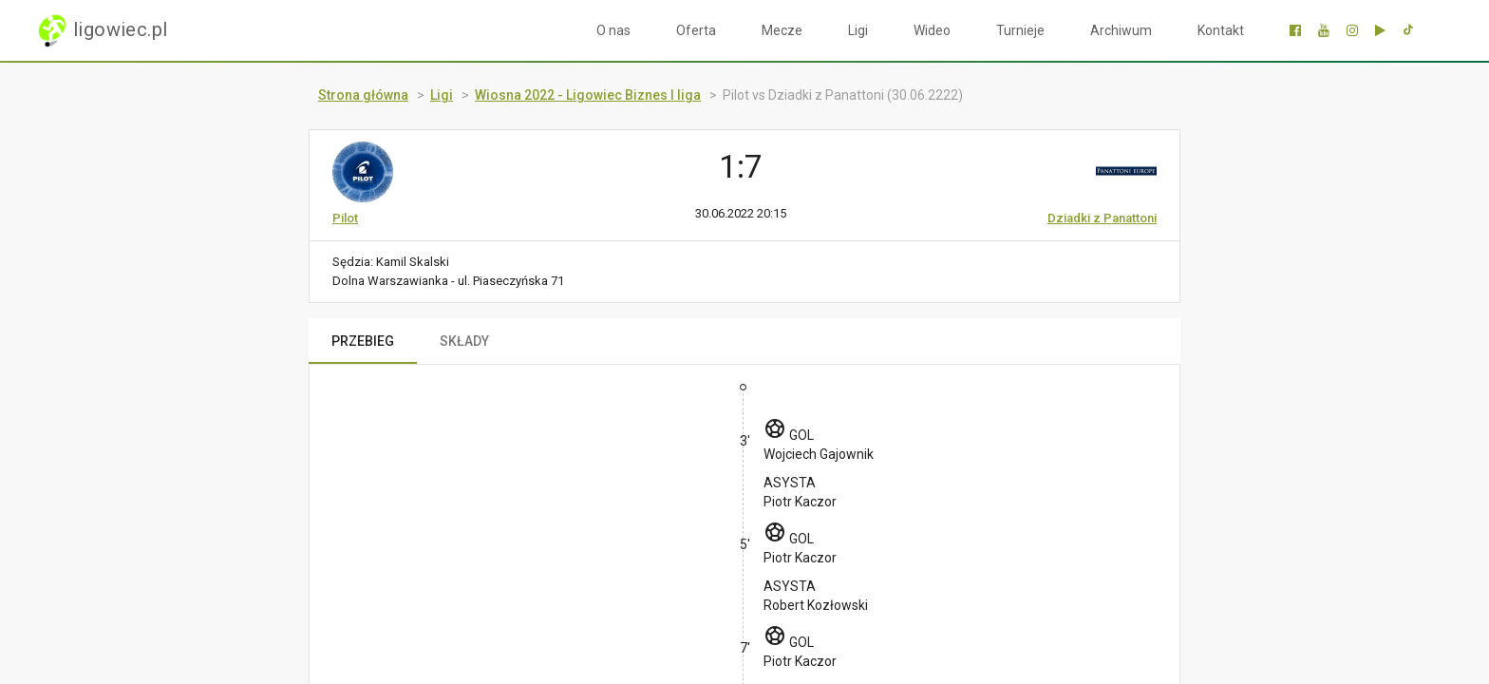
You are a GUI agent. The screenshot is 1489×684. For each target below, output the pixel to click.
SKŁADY (464, 341)
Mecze (782, 30)
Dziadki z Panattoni (1102, 218)
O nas (613, 30)
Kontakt (1220, 30)
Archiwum (1121, 30)
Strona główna (363, 95)
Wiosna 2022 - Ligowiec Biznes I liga (588, 95)
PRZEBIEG (363, 341)
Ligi (858, 30)
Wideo (932, 30)
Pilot (345, 218)
